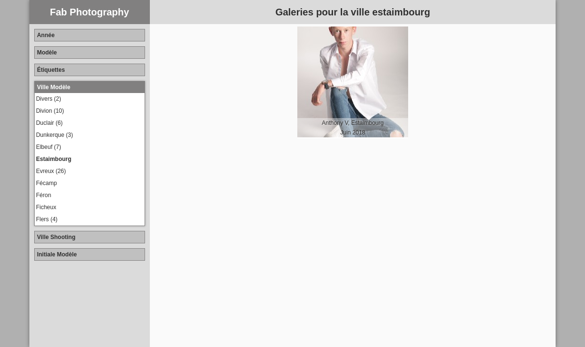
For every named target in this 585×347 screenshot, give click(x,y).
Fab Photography (89, 12)
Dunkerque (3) (54, 135)
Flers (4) (47, 219)
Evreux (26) (51, 171)
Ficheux (46, 207)
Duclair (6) (49, 123)
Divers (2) (48, 98)
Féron (43, 195)
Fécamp (46, 183)
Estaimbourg (53, 159)
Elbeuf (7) (48, 147)
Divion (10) (50, 110)
